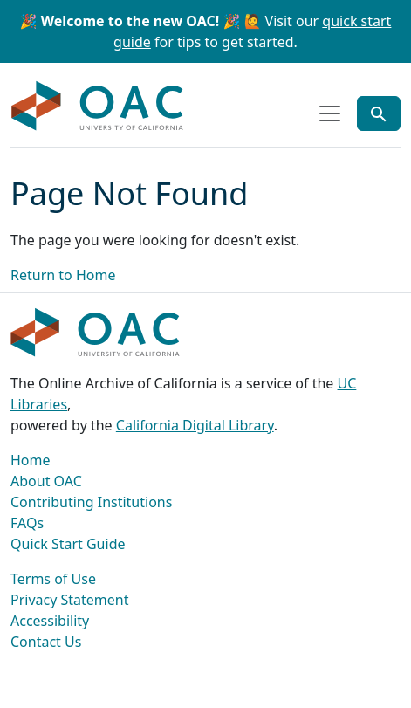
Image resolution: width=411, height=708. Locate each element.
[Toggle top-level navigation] (329, 113)
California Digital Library (195, 425)
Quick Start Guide (68, 543)
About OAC (46, 481)
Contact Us (45, 641)
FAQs (27, 523)
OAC (97, 106)
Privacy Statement (69, 599)
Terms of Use (53, 578)
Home (30, 460)
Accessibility (49, 620)
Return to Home (62, 275)
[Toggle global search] (379, 113)
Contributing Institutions (91, 502)
